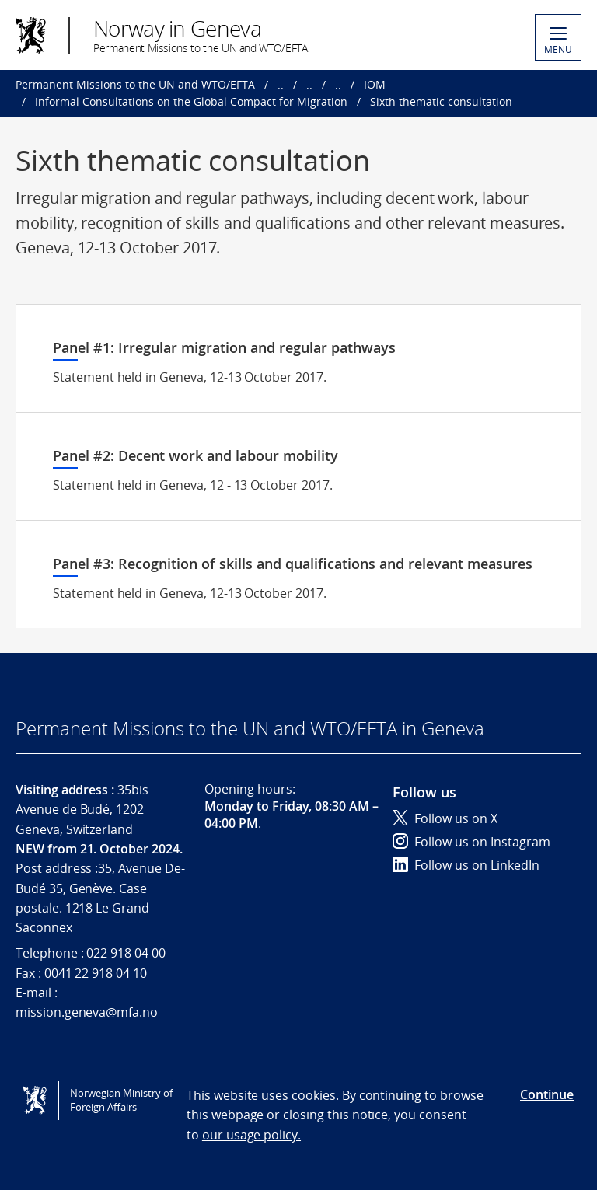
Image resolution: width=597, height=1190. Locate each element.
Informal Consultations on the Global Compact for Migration (191, 101)
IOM (375, 84)
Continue (547, 1094)
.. (281, 84)
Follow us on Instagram (471, 841)
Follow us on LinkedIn (466, 865)
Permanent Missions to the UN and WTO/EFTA (135, 84)
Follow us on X (445, 818)
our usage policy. (251, 1134)
